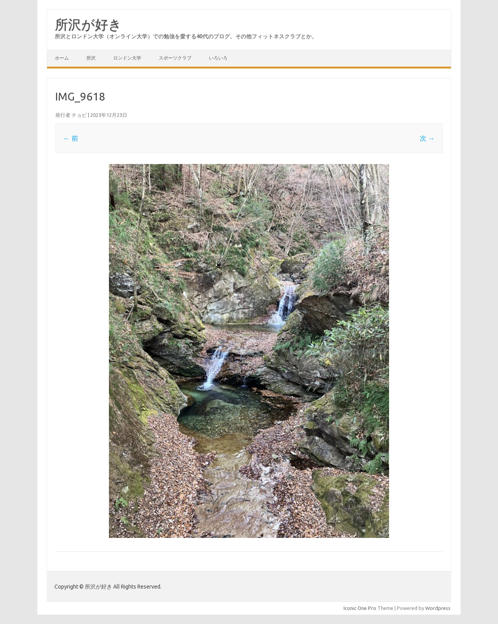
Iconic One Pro (360, 608)
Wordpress (438, 608)
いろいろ (218, 57)
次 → (427, 138)
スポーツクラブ (175, 57)
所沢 (91, 57)
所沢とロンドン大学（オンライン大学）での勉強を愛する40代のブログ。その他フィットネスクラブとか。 (186, 36)
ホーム (62, 57)
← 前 (70, 138)
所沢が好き (88, 24)
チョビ (79, 115)
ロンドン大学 (127, 57)
